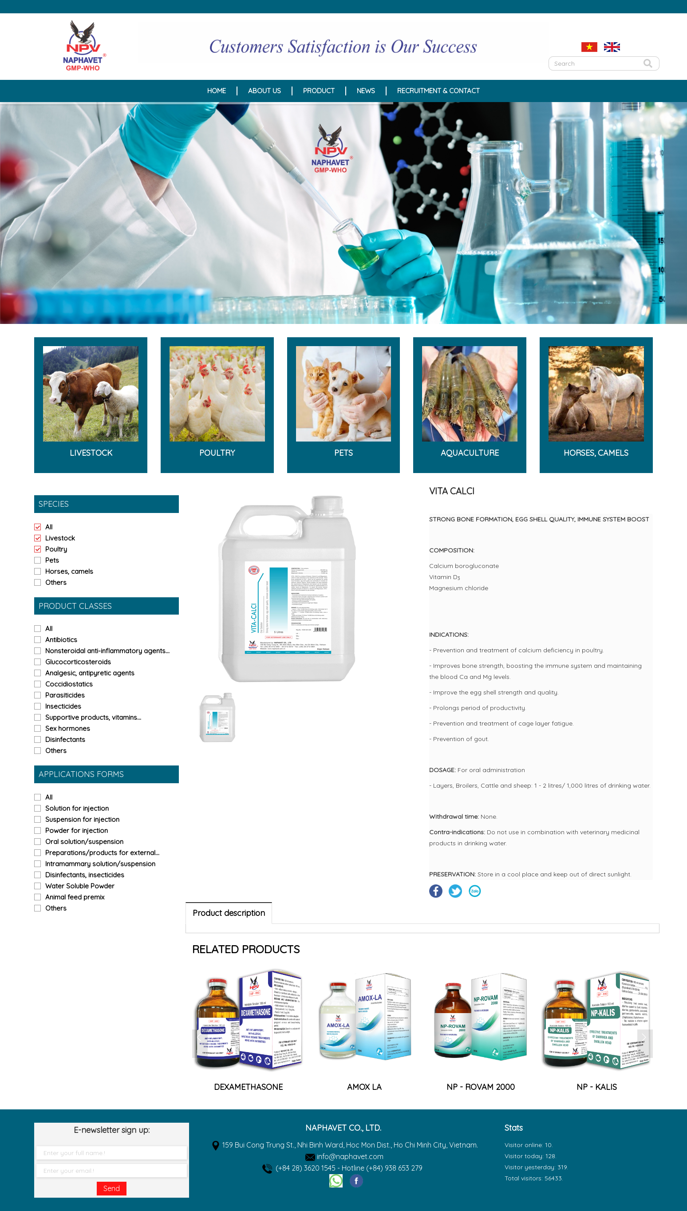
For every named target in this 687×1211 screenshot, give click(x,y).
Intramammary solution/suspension (100, 864)
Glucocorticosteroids (78, 662)
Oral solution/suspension (84, 841)
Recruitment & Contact (438, 91)
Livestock (60, 538)
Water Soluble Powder (79, 886)
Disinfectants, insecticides (84, 875)
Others (56, 582)
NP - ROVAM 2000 (596, 1087)
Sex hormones (67, 728)
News (366, 91)
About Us (264, 91)
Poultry (56, 549)
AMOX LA (480, 1087)
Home (216, 91)
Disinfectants (65, 739)
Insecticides (63, 706)
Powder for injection (76, 830)
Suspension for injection (82, 819)
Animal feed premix (74, 897)
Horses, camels (69, 571)
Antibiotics (61, 639)
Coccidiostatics (69, 684)
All (48, 527)
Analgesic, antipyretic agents (89, 673)
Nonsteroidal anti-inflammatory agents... (107, 651)
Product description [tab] (229, 913)
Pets (52, 560)
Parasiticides (65, 695)
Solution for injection (77, 808)
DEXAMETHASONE (364, 1087)
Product (319, 91)
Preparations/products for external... (102, 852)
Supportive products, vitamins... (93, 717)
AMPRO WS (248, 1087)
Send (111, 1188)
